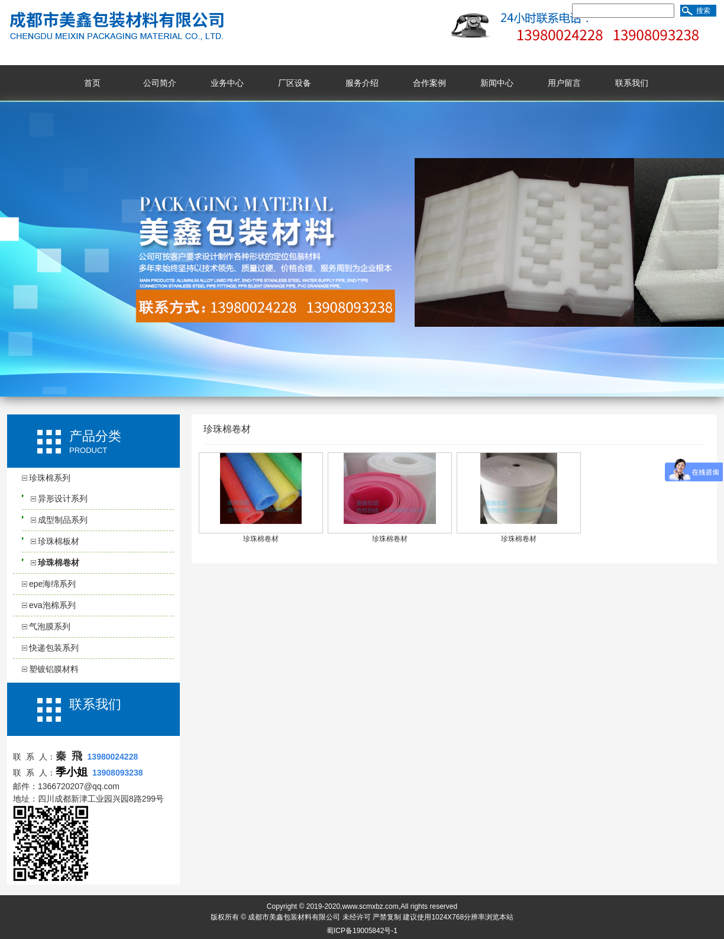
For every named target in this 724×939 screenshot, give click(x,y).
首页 (92, 83)
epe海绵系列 (52, 584)
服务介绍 (362, 83)
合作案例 (429, 83)
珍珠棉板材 (58, 541)
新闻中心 (496, 83)
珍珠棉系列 (49, 478)
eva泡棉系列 (52, 605)
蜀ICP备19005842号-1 (362, 931)
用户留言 (564, 83)
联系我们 (631, 83)
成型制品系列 (63, 520)
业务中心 (227, 83)
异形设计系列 (63, 498)
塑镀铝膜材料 (54, 669)
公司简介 (159, 83)
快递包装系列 (54, 647)
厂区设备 (294, 83)
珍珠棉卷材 (58, 562)
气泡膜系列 (49, 626)
